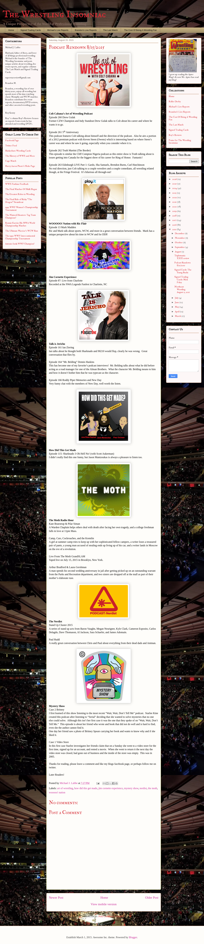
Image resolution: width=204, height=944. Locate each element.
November (180, 238)
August (178, 251)
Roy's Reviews (175, 135)
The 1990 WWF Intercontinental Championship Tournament (20, 237)
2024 (174, 188)
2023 (174, 193)
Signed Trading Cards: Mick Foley (181, 279)
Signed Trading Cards (30, 30)
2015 (174, 229)
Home (11, 30)
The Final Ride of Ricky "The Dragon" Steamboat (18, 200)
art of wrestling (65, 788)
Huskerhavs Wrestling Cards (18, 150)
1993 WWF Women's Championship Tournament (21, 208)
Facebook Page (12, 140)
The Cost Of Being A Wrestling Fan (140, 30)
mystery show (131, 788)
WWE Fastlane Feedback (16, 184)
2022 (174, 197)
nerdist (143, 788)
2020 (174, 206)
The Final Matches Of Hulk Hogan (21, 189)
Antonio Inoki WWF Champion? (19, 243)
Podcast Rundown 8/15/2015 (182, 264)
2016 (174, 224)
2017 (174, 220)
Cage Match (10, 161)
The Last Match (110, 30)
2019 (174, 211)
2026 (174, 179)
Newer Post (56, 897)
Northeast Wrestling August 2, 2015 (182, 289)
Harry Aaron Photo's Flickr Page (20, 166)
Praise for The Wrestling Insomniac (180, 141)
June (177, 302)
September (180, 247)
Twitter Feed (11, 145)
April (177, 311)
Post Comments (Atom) (110, 916)
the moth (152, 788)
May (177, 307)
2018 (174, 215)
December (180, 233)
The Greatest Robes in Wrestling (20, 194)
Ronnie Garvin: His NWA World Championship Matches (20, 224)
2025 (174, 183)
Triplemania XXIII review (181, 257)
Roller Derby (175, 101)
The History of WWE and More (20, 156)
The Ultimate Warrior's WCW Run (21, 230)
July (177, 297)
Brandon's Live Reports (86, 30)
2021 (174, 202)
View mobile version (104, 904)
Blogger (133, 937)
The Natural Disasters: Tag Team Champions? (20, 216)
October (179, 242)
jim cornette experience (110, 788)
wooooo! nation (57, 792)
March (178, 316)
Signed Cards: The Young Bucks (182, 271)
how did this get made (85, 788)
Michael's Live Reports (57, 30)
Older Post (151, 897)
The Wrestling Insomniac (54, 14)
